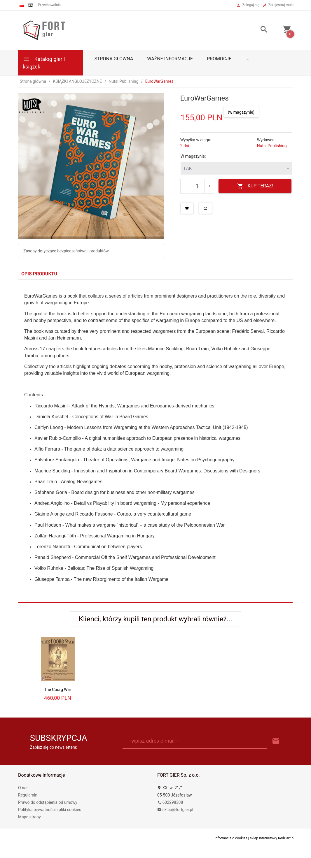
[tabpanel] (155, 441)
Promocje (219, 58)
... (247, 58)
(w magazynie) (241, 112)
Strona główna (114, 58)
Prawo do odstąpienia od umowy (47, 802)
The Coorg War (57, 689)
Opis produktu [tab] (39, 274)
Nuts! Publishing (272, 145)
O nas (23, 787)
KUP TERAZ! (255, 186)
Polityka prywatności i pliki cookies (49, 809)
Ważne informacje (170, 58)
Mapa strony (29, 817)
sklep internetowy (263, 838)
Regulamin (27, 795)
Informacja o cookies (231, 838)
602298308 (170, 802)
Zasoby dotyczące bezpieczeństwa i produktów (66, 251)
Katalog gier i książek (44, 62)
